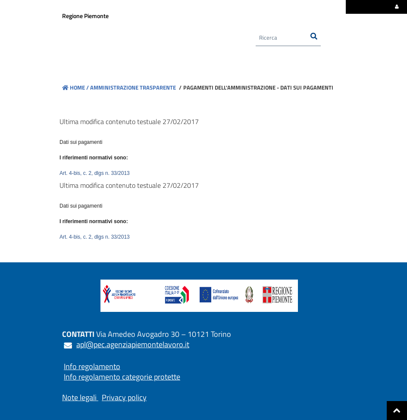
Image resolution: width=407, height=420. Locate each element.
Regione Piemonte (85, 15)
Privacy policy (124, 397)
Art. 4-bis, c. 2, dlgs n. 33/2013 (94, 173)
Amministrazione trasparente (132, 87)
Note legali (79, 397)
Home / (75, 87)
